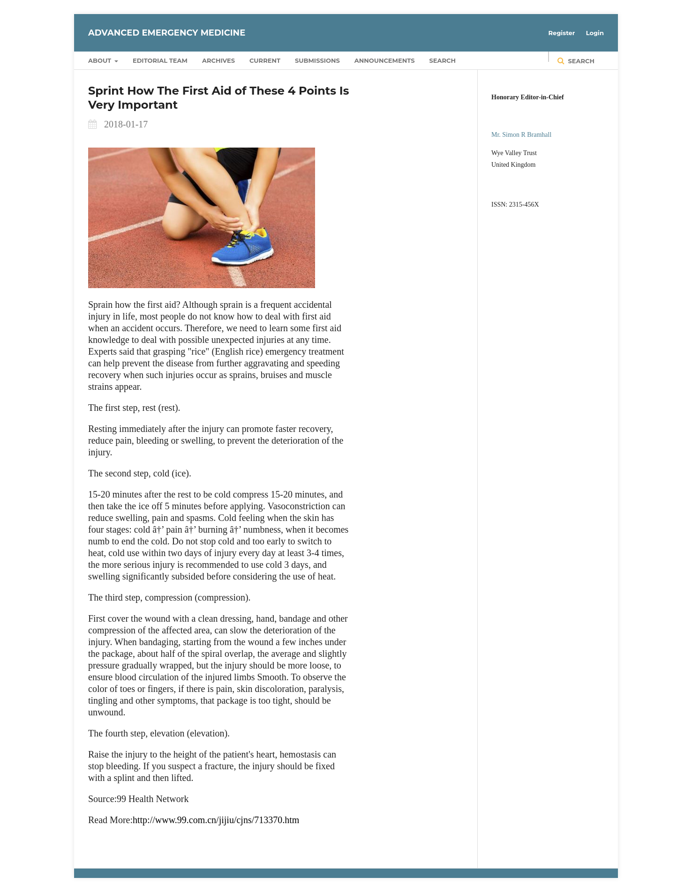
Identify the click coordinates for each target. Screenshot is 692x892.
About (100, 60)
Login (595, 33)
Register (562, 33)
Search (442, 60)
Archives (218, 60)
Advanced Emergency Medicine (166, 33)
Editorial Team (160, 60)
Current (264, 60)
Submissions (317, 60)
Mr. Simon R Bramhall (521, 134)
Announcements (384, 60)
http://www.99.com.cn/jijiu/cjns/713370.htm (216, 820)
